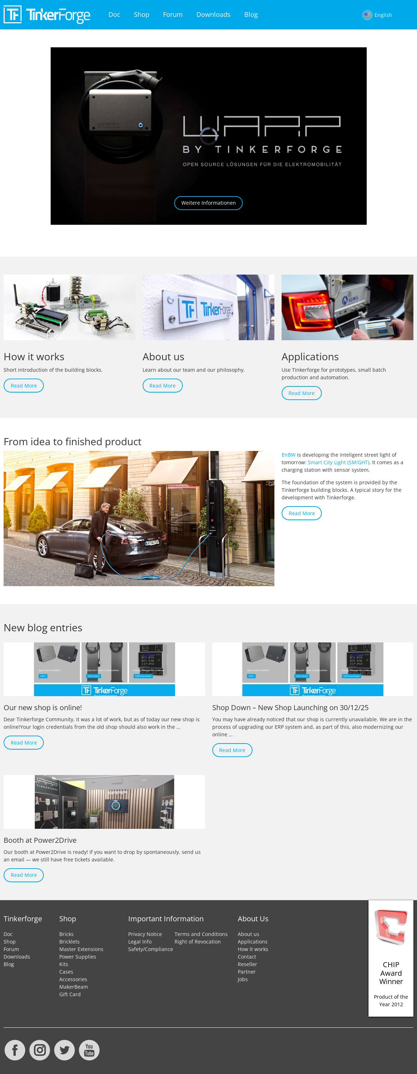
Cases (66, 971)
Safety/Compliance (150, 949)
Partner (247, 971)
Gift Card (70, 994)
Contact (247, 956)
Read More (24, 385)
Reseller (247, 964)
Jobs (243, 979)
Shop (141, 14)
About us (248, 934)
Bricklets (69, 941)
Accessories (73, 979)
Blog (251, 14)
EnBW (289, 454)
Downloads (213, 14)
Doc (114, 14)
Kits (63, 964)
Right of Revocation (198, 941)
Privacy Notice (145, 934)
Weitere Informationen (208, 202)
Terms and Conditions (201, 934)
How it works (253, 949)
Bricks (66, 934)
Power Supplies (77, 956)
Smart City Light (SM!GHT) (338, 462)
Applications (253, 941)
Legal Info (140, 941)
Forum (173, 14)
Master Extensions (81, 949)
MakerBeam (73, 986)
